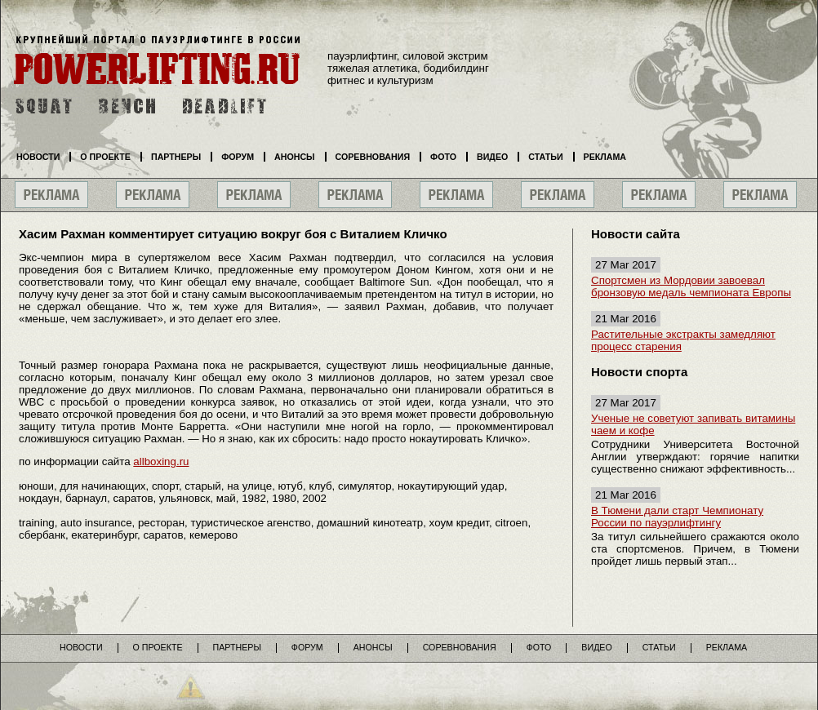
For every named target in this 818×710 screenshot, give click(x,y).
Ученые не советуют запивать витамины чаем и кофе (693, 424)
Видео (492, 157)
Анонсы (294, 157)
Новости (38, 157)
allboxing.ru (161, 461)
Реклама (605, 157)
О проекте (105, 157)
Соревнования (373, 157)
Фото (443, 157)
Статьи (545, 157)
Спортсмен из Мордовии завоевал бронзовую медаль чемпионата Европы (691, 286)
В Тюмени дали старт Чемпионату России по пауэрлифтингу (677, 516)
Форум (237, 157)
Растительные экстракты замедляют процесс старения (683, 340)
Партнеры (176, 157)
